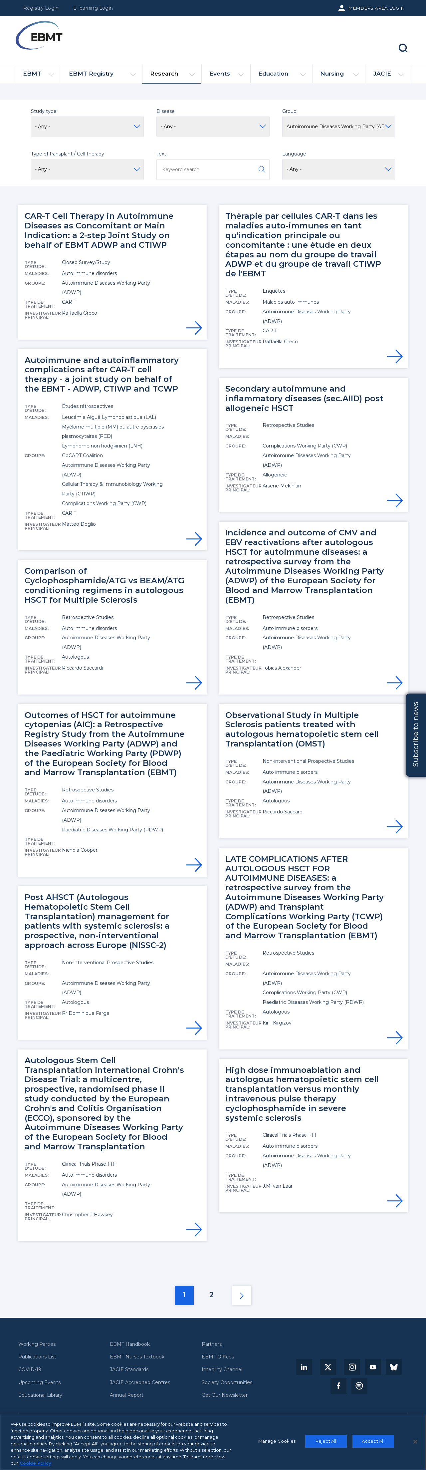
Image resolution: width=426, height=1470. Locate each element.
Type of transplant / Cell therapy (67, 154)
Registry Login (41, 8)
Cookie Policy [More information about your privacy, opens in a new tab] (35, 1463)
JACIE (388, 76)
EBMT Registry (102, 76)
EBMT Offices (218, 1357)
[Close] (415, 1441)
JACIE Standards (129, 1369)
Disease (165, 111)
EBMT (38, 76)
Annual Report (126, 1395)
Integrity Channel (222, 1369)
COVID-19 (29, 1369)
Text (161, 154)
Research (172, 76)
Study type (44, 111)
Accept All (373, 1441)
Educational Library (40, 1395)
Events (226, 76)
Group (289, 111)
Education (282, 76)
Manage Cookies (277, 1441)
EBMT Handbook (130, 1344)
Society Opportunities (227, 1382)
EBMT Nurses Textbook (137, 1357)
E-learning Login (93, 8)
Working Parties (37, 1344)
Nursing (339, 76)
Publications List (37, 1357)
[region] (213, 1442)
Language (294, 154)
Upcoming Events (39, 1382)
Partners (212, 1344)
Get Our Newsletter (225, 1395)
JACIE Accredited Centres (140, 1382)
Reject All (326, 1441)
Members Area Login (376, 8)
